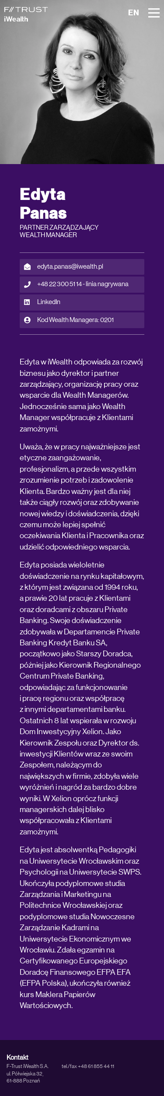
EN (134, 13)
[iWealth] (26, 14)
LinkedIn (42, 302)
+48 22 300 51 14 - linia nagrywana (76, 284)
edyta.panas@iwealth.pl (63, 266)
